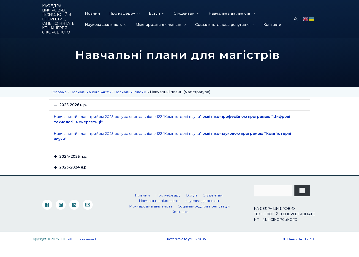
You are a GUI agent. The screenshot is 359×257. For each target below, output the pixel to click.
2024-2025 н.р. (73, 156)
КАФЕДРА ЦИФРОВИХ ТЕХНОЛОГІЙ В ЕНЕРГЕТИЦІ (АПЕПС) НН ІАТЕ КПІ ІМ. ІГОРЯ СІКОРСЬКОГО (58, 19)
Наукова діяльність (103, 24)
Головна (59, 92)
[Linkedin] (74, 205)
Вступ (150, 13)
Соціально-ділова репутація (218, 24)
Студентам (177, 13)
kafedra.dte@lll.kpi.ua (186, 239)
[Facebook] (47, 205)
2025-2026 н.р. (73, 105)
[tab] (179, 105)
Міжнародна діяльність (157, 24)
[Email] (88, 205)
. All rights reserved (81, 239)
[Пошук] (302, 190)
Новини (93, 13)
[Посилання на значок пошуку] (296, 19)
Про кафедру (120, 13)
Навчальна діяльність (221, 13)
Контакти (266, 24)
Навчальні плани (132, 92)
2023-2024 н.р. (73, 167)
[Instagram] (61, 205)
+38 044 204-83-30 (297, 239)
